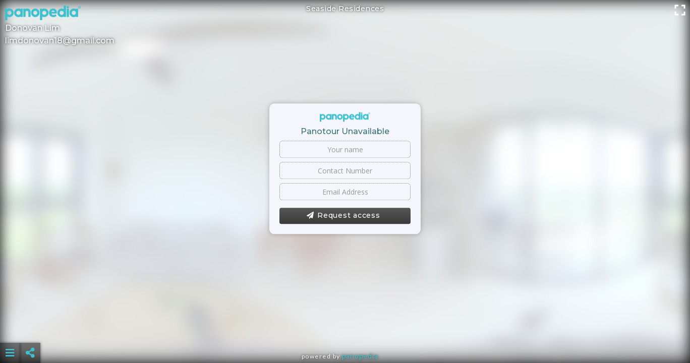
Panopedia (360, 356)
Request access (343, 215)
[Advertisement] (345, 327)
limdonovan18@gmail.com (59, 40)
